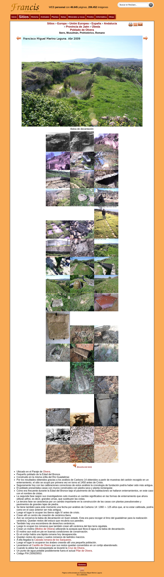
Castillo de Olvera (41, 545)
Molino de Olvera (45, 529)
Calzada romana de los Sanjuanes (52, 540)
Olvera (46, 471)
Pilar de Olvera (84, 550)
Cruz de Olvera (76, 548)
